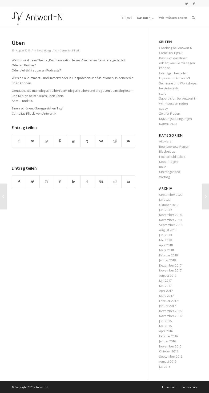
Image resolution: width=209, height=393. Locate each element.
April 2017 (166, 290)
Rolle (162, 167)
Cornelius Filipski (70, 50)
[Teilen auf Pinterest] (60, 141)
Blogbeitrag (44, 50)
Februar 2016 (168, 336)
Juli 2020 (164, 199)
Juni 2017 (165, 280)
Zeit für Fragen (169, 113)
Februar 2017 (168, 301)
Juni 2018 (165, 235)
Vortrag (164, 177)
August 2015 (167, 361)
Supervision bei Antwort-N (177, 98)
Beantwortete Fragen (174, 146)
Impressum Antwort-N (174, 78)
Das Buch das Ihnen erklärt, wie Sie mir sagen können (177, 63)
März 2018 (166, 250)
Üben (18, 43)
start (162, 93)
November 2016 (170, 316)
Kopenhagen (168, 161)
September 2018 (170, 225)
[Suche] (193, 17)
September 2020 (170, 194)
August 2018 (167, 230)
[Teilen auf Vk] (101, 141)
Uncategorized (169, 172)
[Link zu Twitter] (186, 3)
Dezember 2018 (170, 215)
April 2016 (166, 331)
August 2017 (167, 275)
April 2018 (166, 245)
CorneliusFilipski (170, 53)
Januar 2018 (167, 260)
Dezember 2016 (170, 311)
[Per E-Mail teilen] (128, 141)
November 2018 (170, 220)
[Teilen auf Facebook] (19, 141)
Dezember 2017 (170, 265)
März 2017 (166, 295)
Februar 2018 (168, 255)
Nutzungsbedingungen (175, 119)
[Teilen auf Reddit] (114, 141)
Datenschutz (168, 123)
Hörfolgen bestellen (173, 73)
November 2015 (170, 346)
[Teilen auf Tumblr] (87, 141)
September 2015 (170, 356)
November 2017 (170, 270)
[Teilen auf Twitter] (32, 141)
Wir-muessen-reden (173, 103)
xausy (163, 108)
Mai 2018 (165, 240)
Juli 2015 (164, 366)
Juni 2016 (165, 321)
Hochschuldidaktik (172, 157)
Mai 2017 (165, 286)
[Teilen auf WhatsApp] (46, 141)
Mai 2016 (165, 326)
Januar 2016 (167, 341)
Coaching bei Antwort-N (175, 48)
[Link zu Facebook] (193, 3)
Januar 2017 (167, 306)
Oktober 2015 (168, 351)
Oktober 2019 (168, 205)
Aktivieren (166, 141)
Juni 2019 (165, 210)
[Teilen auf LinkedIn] (73, 141)
